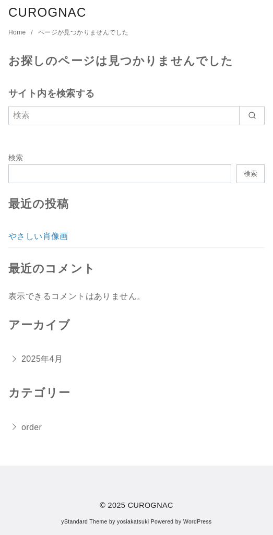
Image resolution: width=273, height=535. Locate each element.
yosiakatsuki (133, 522)
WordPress (197, 522)
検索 (15, 157)
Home (18, 32)
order (31, 427)
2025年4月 (42, 358)
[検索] (136, 115)
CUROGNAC (47, 12)
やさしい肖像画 (38, 236)
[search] (252, 115)
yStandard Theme (84, 522)
